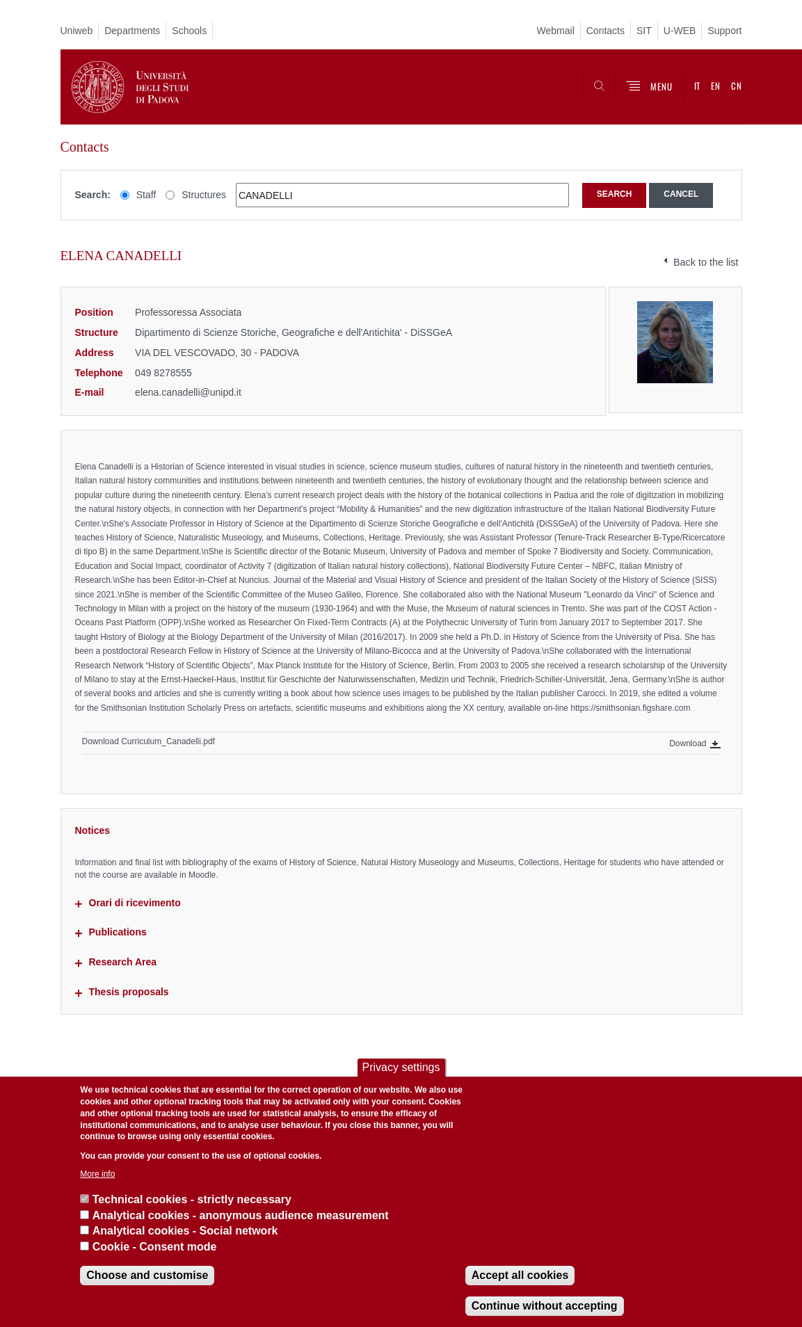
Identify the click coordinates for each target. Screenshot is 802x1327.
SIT (644, 30)
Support (724, 30)
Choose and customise (147, 1275)
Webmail (556, 30)
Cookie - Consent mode (155, 1247)
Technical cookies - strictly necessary (192, 1199)
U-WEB (680, 30)
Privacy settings (401, 1067)
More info (97, 1174)
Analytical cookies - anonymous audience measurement (241, 1215)
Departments (132, 30)
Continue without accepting (545, 1306)
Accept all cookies (520, 1275)
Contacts (605, 30)
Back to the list (706, 262)
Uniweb (77, 30)
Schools (189, 30)
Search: (93, 194)
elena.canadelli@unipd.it (188, 392)
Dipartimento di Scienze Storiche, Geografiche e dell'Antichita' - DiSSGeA (293, 332)
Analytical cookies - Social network (185, 1231)
